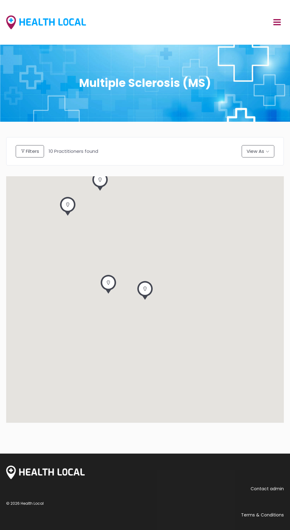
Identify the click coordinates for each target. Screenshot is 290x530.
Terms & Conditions (262, 515)
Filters (30, 151)
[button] (145, 292)
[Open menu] (277, 22)
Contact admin (267, 489)
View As (255, 151)
